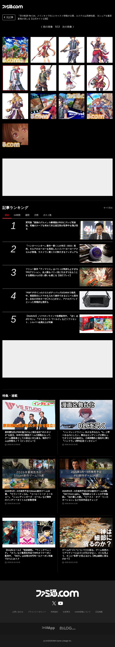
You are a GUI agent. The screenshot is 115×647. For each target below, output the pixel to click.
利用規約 (54, 612)
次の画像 (67, 26)
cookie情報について (83, 612)
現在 (7, 215)
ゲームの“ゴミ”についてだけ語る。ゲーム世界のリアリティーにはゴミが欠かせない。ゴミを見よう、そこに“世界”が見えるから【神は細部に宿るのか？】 (85, 554)
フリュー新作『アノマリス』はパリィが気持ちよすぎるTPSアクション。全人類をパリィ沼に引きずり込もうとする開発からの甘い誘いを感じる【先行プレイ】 (52, 272)
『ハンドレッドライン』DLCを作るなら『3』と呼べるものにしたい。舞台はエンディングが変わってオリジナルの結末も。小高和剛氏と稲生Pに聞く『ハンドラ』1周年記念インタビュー (86, 436)
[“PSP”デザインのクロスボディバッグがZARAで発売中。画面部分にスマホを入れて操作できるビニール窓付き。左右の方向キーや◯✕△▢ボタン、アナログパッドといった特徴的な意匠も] (96, 300)
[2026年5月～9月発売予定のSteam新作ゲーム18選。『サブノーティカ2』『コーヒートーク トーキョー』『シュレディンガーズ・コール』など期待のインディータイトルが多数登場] (28, 474)
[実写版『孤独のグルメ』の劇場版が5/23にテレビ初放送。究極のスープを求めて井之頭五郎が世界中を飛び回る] (96, 230)
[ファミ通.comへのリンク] (12, 6)
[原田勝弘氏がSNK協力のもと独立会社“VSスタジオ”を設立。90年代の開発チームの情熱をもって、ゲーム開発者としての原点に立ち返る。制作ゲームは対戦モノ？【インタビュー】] (28, 415)
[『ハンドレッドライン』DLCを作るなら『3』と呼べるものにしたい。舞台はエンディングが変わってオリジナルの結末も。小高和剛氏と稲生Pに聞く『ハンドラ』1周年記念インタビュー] (86, 415)
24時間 (17, 215)
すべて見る (108, 208)
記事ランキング (15, 208)
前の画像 (48, 26)
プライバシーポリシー (37, 612)
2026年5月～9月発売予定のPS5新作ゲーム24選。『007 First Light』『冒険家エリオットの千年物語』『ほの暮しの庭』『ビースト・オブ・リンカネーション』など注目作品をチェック (85, 495)
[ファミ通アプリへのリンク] (48, 628)
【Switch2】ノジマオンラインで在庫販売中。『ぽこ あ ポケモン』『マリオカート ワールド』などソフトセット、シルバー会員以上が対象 (52, 319)
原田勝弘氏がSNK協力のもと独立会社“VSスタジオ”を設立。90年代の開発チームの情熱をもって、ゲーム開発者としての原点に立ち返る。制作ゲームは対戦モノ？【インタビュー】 (28, 436)
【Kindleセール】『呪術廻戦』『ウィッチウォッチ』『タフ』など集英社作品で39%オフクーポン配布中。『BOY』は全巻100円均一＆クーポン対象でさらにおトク (29, 554)
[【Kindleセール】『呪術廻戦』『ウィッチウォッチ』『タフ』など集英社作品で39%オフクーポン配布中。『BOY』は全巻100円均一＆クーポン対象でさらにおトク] (28, 532)
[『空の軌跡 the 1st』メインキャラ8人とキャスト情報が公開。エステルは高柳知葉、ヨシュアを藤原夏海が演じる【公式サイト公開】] (15, 50)
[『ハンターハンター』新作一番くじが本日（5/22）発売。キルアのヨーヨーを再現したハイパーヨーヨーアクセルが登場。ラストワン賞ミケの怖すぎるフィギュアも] (96, 253)
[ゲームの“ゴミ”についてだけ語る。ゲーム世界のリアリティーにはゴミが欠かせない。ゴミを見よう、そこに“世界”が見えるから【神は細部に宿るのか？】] (86, 532)
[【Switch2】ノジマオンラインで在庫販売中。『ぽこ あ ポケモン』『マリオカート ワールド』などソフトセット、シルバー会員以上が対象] (96, 323)
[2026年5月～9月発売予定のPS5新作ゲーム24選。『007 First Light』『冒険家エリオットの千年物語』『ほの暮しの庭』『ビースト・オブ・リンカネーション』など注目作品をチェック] (86, 474)
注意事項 (66, 612)
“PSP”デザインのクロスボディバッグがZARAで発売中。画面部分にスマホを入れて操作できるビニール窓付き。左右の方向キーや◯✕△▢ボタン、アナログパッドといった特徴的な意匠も (52, 297)
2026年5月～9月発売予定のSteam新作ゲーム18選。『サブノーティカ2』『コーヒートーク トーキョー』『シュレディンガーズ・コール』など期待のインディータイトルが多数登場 (29, 495)
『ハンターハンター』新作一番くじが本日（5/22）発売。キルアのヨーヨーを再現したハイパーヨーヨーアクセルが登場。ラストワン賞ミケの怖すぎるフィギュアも (52, 249)
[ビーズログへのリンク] (67, 628)
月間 (36, 215)
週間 (27, 215)
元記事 (8, 17)
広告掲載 (99, 612)
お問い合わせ (17, 612)
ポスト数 (47, 215)
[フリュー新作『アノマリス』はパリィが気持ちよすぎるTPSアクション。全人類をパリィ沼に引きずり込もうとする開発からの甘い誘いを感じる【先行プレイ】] (96, 277)
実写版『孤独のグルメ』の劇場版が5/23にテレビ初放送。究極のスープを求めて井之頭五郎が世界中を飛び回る (52, 225)
